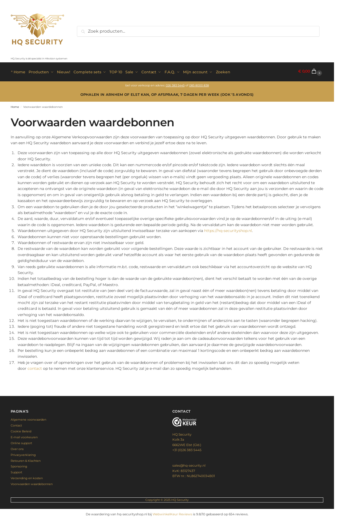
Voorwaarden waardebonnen (32, 483)
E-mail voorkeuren (24, 436)
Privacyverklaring (23, 453)
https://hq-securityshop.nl (228, 229)
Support (16, 471)
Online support (21, 442)
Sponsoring (19, 465)
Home (15, 105)
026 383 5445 (175, 84)
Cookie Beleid (21, 430)
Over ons (17, 448)
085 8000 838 (199, 84)
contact (35, 367)
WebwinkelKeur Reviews (172, 513)
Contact (16, 424)
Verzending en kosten (27, 477)
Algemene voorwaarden (28, 418)
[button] (310, 71)
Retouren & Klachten (26, 459)
